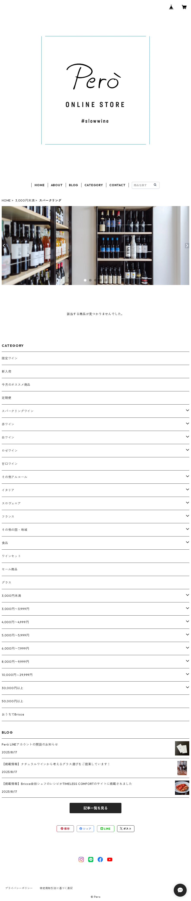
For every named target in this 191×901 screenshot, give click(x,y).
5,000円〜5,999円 (15, 635)
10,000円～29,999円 (17, 675)
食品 (5, 543)
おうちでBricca (13, 714)
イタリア (8, 490)
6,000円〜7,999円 (15, 648)
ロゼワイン (10, 451)
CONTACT (117, 185)
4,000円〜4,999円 (15, 622)
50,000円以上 (12, 701)
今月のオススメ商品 (16, 385)
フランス (8, 517)
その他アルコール (14, 477)
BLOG (73, 185)
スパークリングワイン (18, 411)
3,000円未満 (25, 200)
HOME (40, 185)
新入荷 (6, 371)
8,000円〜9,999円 (15, 662)
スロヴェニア (11, 503)
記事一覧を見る (95, 808)
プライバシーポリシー (19, 888)
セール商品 (10, 569)
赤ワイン (8, 424)
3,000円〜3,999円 (15, 609)
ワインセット (11, 556)
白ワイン (8, 437)
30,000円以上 (12, 688)
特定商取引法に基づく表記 (56, 888)
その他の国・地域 (14, 530)
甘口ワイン (10, 464)
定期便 (6, 398)
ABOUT (57, 185)
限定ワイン (10, 358)
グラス (6, 582)
